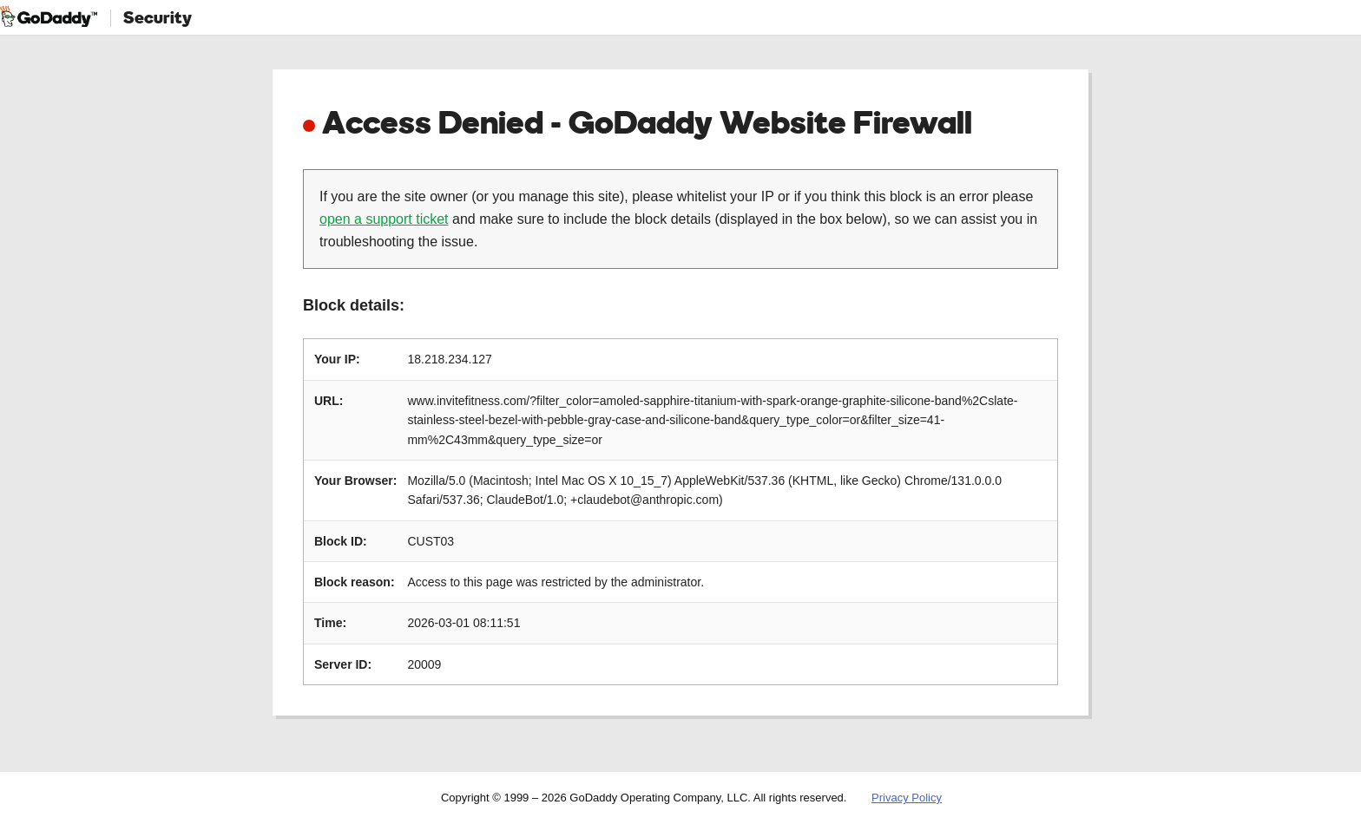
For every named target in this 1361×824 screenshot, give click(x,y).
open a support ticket (384, 219)
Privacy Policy (906, 797)
